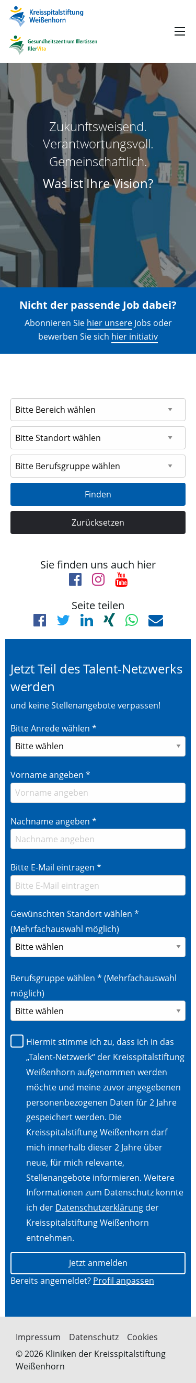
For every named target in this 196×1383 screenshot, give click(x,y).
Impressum (38, 1337)
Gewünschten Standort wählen (74, 921)
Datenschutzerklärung (99, 1207)
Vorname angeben (50, 775)
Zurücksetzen (98, 522)
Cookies (142, 1337)
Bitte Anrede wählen (53, 728)
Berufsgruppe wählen (93, 985)
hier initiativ (134, 336)
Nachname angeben (53, 821)
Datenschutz (94, 1337)
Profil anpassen (123, 1280)
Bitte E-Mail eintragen (55, 867)
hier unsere (109, 323)
